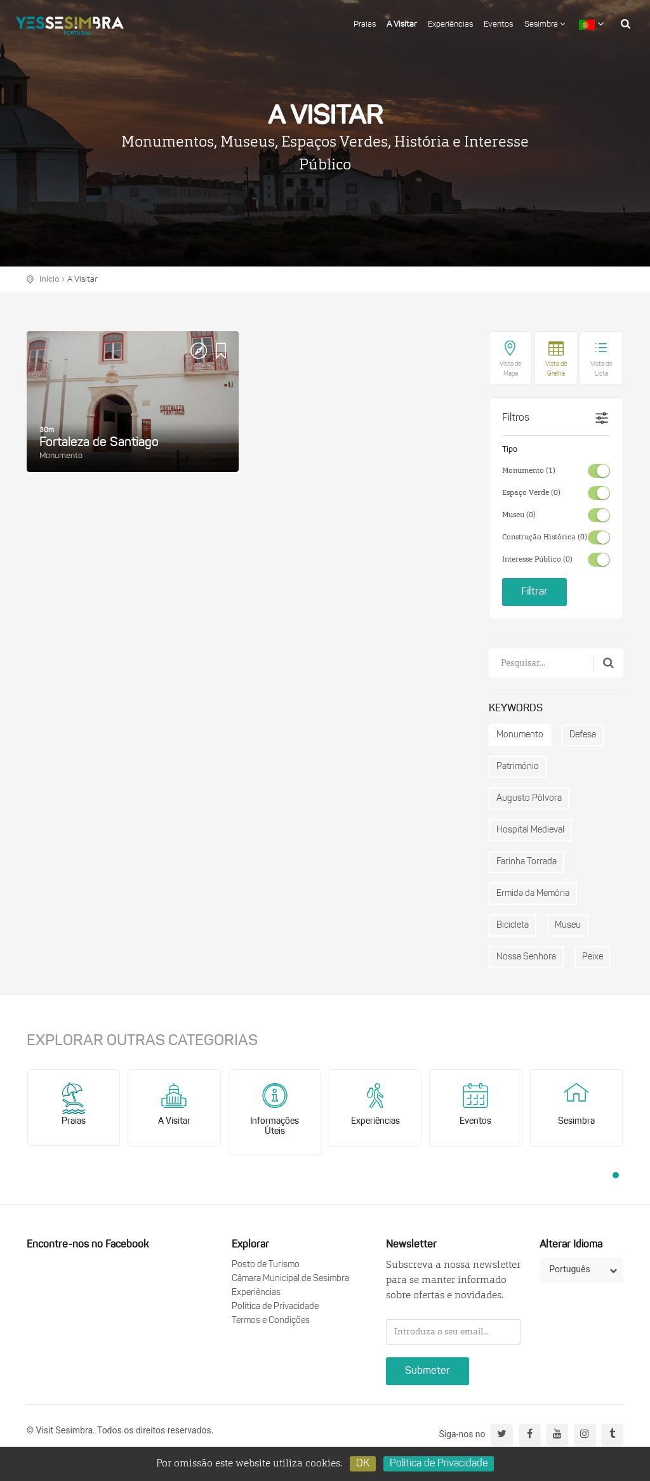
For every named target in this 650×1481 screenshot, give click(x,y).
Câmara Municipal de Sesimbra (290, 1279)
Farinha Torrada (526, 862)
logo (70, 22)
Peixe (592, 957)
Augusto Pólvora (529, 798)
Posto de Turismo (266, 1265)
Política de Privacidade (275, 1307)
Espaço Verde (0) (531, 493)
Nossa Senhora (526, 957)
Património (517, 767)
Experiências (450, 24)
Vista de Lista (601, 369)
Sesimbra (544, 24)
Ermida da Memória (532, 893)
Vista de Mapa (510, 369)
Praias (365, 24)
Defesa (582, 735)
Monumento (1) (528, 471)
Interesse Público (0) (537, 559)
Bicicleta (512, 925)
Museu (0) (519, 515)
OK (362, 1464)
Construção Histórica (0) (544, 537)
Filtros (515, 418)
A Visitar (401, 24)
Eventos (498, 24)
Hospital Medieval (530, 830)
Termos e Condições (271, 1321)
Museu (568, 925)
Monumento (519, 735)
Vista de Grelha (556, 369)
